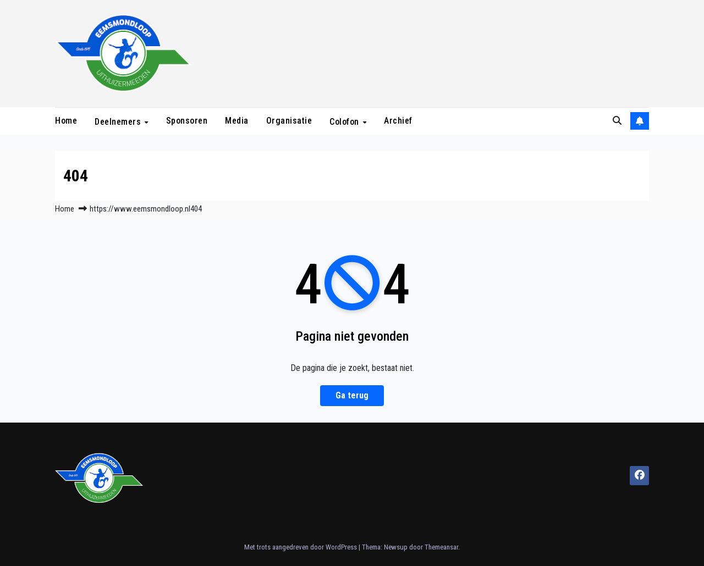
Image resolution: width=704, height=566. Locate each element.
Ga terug (352, 395)
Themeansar (441, 547)
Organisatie (289, 120)
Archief (398, 120)
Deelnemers (119, 121)
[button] (617, 120)
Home (66, 120)
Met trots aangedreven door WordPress (301, 547)
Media (237, 120)
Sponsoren (187, 120)
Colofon (345, 121)
